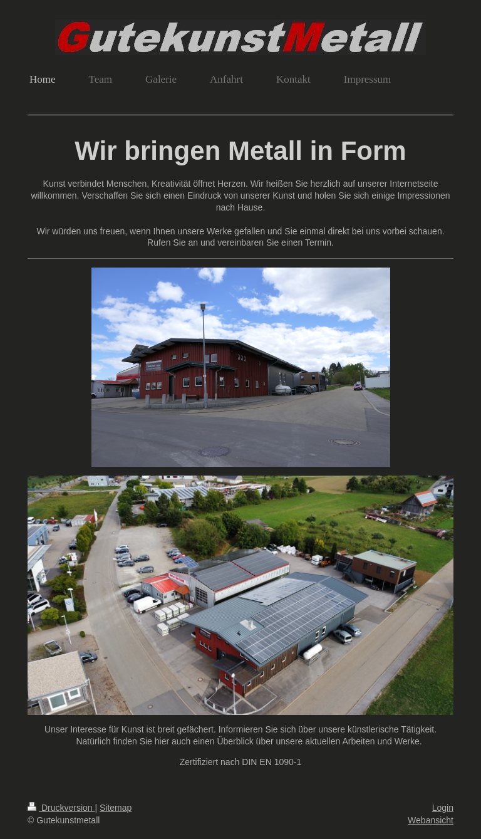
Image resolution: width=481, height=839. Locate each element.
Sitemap (116, 808)
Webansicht (430, 820)
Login (442, 808)
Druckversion (61, 808)
